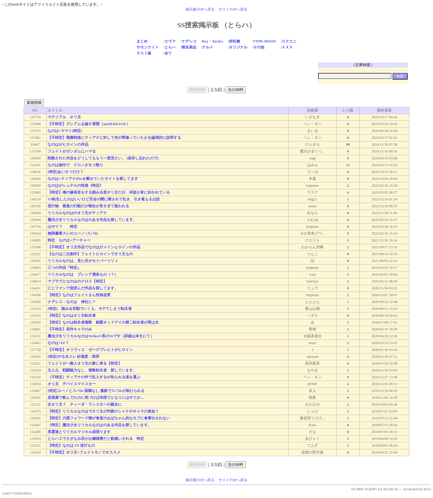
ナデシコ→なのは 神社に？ (72, 302)
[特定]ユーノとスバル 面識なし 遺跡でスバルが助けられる (96, 391)
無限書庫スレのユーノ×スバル (73, 233)
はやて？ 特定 (62, 227)
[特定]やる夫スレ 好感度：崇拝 (73, 357)
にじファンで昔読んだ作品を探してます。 (83, 288)
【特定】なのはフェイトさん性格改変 (79, 295)
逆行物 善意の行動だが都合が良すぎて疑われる (88, 206)
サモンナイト (148, 47)
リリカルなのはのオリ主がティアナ (77, 213)
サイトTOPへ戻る (232, 9)
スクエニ (289, 41)
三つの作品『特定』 (64, 268)
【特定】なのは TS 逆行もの (71, 446)
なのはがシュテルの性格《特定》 (75, 186)
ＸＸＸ (287, 47)
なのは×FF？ (58, 343)
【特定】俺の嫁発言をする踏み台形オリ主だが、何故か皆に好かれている (109, 192)
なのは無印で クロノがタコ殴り (75, 165)
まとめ (142, 41)
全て (168, 53)
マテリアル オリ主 (64, 117)
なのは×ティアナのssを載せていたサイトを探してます (93, 179)
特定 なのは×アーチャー (69, 240)
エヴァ (170, 41)
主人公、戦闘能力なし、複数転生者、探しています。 (92, 370)
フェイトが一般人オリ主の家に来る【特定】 (85, 363)
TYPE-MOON (264, 41)
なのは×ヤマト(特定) (65, 131)
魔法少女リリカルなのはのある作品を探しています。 (92, 220)
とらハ (170, 47)
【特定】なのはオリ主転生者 (72, 316)
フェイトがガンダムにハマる (72, 151)
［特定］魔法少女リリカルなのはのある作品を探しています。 (99, 425)
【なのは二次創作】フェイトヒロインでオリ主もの (90, 254)
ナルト (207, 47)
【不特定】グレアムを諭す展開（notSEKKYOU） (89, 124)
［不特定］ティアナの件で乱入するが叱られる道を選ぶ (94, 377)
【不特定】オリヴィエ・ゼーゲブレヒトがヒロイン (90, 350)
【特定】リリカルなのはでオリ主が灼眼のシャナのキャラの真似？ (103, 411)
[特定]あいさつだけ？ (66, 172)
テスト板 (144, 53)
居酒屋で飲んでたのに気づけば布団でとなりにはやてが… (96, 398)
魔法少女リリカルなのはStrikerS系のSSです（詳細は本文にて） (101, 336)
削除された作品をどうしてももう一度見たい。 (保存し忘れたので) (103, 158)
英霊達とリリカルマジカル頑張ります (79, 432)
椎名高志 (189, 47)
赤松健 (234, 41)
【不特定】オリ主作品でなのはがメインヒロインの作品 (94, 247)
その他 (258, 47)
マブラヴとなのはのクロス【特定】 (77, 281)
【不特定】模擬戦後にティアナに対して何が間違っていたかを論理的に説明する (114, 138)
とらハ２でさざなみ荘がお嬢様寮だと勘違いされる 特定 (96, 439)
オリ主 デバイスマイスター (72, 384)
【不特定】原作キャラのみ (70, 329)
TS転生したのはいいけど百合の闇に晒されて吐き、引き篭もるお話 (104, 199)
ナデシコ (189, 41)
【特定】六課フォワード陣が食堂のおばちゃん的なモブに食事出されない (109, 418)
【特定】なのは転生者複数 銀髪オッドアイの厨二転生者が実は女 (103, 322)
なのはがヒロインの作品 (68, 145)
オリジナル (238, 47)
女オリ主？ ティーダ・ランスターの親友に (85, 404)
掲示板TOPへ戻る (200, 9)
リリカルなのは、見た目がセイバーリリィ (83, 261)
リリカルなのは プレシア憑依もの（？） (83, 275)
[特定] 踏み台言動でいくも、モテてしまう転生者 (90, 309)
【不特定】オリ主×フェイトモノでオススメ (84, 452)
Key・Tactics (212, 41)
